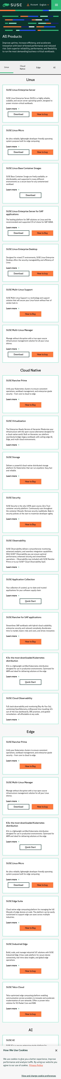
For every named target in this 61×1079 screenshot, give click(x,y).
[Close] (56, 1050)
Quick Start (30, 601)
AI (54, 67)
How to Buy (42, 233)
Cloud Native (22, 67)
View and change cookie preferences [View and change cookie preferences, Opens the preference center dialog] (38, 1076)
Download (18, 114)
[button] (32, 5)
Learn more (11, 109)
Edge (38, 67)
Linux (6, 67)
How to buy (42, 114)
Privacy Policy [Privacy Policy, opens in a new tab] (36, 1065)
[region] (30, 1062)
